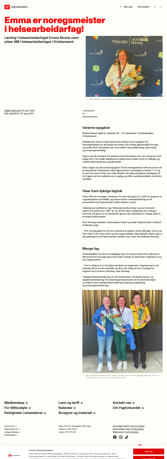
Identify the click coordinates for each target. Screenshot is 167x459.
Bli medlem (143, 7)
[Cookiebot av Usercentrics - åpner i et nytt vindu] (14, 454)
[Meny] (160, 7)
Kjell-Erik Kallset (138, 426)
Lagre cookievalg (148, 446)
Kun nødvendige (148, 453)
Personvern (10, 426)
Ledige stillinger (12, 432)
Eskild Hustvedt (12, 111)
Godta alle (149, 439)
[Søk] (155, 7)
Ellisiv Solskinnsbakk (135, 429)
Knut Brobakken (132, 432)
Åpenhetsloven (12, 429)
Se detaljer (118, 453)
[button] (127, 7)
